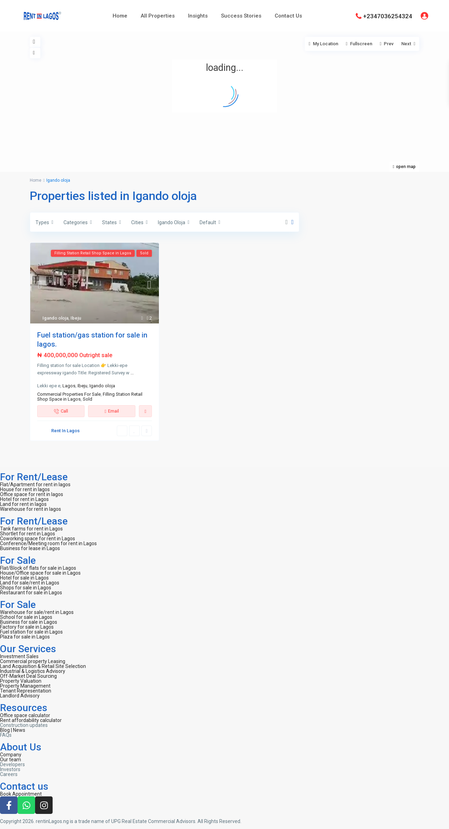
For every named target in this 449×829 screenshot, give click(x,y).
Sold (87, 399)
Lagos (68, 385)
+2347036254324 (387, 15)
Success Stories (241, 16)
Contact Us (288, 16)
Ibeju (76, 318)
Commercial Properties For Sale (69, 394)
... (132, 372)
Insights (198, 16)
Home (120, 16)
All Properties (158, 16)
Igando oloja (55, 318)
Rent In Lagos (65, 430)
